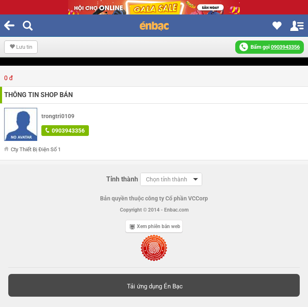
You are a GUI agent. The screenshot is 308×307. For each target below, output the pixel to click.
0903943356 (65, 130)
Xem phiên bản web (155, 226)
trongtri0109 (57, 116)
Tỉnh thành (122, 179)
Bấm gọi (269, 47)
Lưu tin (21, 47)
